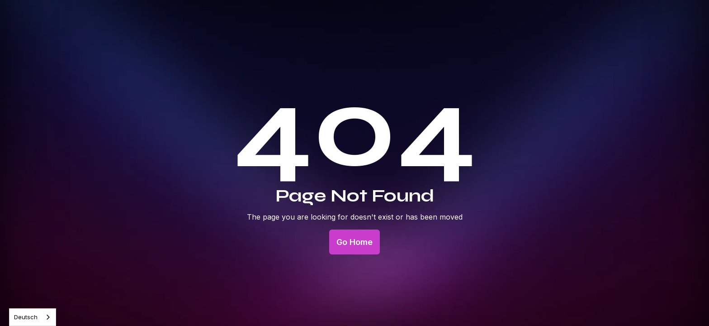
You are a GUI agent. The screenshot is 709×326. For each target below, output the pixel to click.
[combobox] (32, 317)
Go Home (354, 242)
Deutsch (26, 317)
